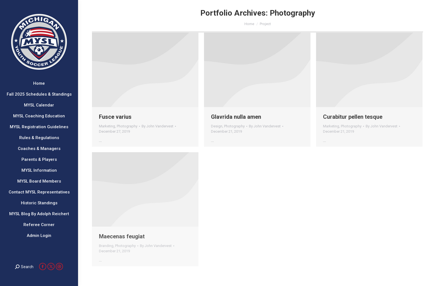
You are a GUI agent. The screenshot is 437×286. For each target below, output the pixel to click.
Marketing (107, 126)
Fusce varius (115, 116)
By (157, 126)
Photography (127, 126)
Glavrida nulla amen (236, 116)
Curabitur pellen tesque (352, 116)
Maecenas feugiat (122, 236)
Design (216, 126)
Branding (106, 246)
